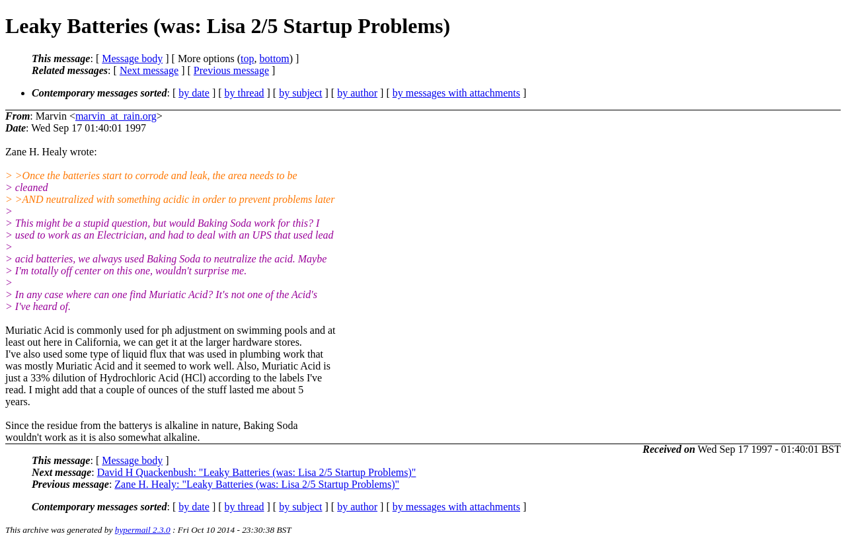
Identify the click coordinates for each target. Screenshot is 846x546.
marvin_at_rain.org (116, 116)
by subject (300, 92)
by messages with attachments (456, 92)
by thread (244, 92)
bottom (274, 58)
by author (357, 92)
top (247, 58)
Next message (149, 70)
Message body (132, 58)
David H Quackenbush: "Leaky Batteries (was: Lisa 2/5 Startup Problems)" (256, 472)
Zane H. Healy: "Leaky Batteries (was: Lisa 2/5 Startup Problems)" (256, 484)
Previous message (231, 70)
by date (194, 92)
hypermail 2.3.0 (143, 530)
